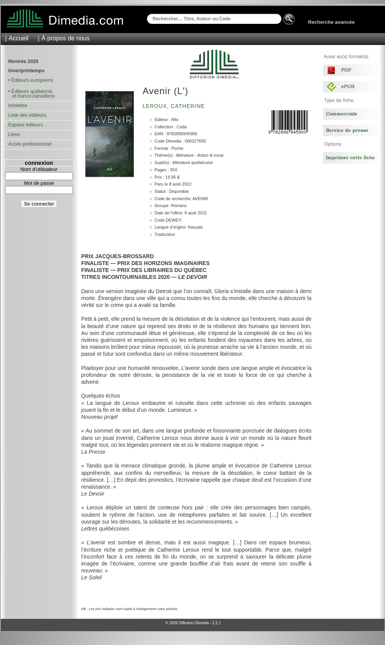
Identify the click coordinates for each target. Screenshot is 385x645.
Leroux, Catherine (175, 106)
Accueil (19, 38)
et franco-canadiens (31, 96)
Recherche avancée (331, 22)
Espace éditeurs (25, 125)
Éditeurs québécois (31, 91)
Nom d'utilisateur (38, 169)
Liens (14, 134)
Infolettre (17, 105)
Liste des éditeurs (27, 115)
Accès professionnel (30, 144)
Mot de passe (39, 183)
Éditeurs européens (32, 80)
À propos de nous (65, 38)
